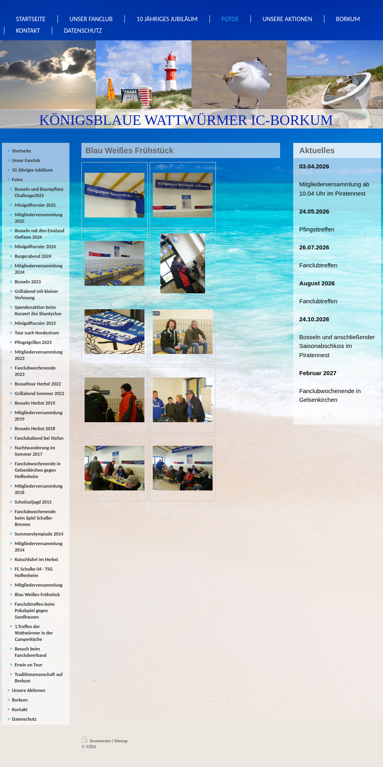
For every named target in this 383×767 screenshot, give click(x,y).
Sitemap (121, 740)
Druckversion (97, 740)
